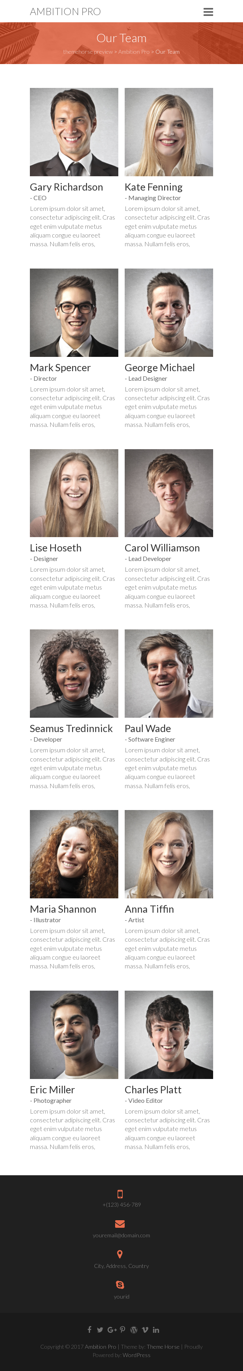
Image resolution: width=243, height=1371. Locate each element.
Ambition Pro (65, 11)
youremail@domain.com (121, 1235)
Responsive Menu (208, 12)
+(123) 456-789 (121, 1204)
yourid (121, 1296)
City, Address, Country (121, 1265)
